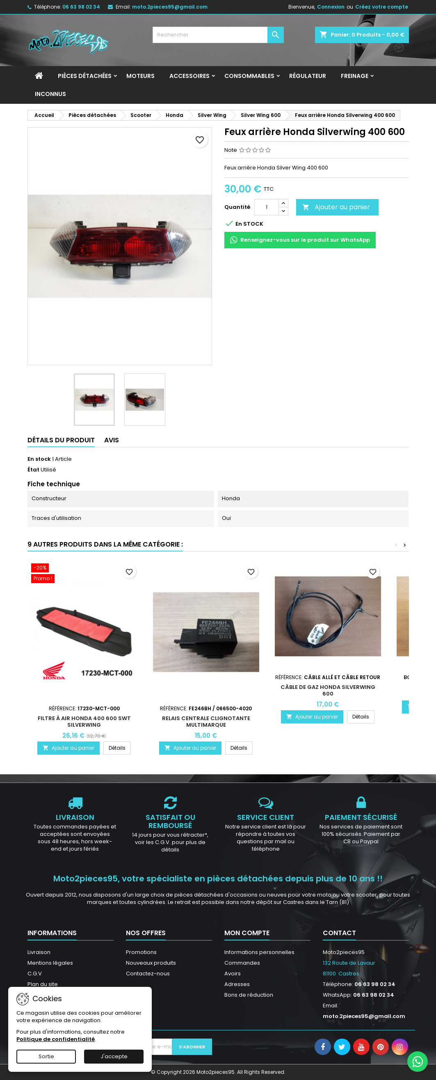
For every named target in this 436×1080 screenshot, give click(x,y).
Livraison (38, 952)
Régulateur (307, 76)
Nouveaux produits (151, 963)
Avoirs (232, 973)
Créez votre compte (381, 6)
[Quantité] (266, 207)
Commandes (242, 963)
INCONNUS (50, 94)
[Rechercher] (218, 35)
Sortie (46, 1056)
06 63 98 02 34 (81, 6)
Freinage (354, 76)
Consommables (249, 76)
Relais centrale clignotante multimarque (206, 721)
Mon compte (246, 933)
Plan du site (42, 984)
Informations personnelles (259, 952)
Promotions (141, 952)
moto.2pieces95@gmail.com (170, 6)
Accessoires (189, 76)
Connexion (331, 6)
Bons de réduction (248, 995)
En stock (39, 459)
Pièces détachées (85, 76)
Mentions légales (50, 963)
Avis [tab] (111, 440)
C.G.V (34, 973)
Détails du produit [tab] (61, 440)
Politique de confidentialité (55, 1039)
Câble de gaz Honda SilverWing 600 (328, 690)
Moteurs (140, 76)
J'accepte (114, 1056)
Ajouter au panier (336, 207)
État (33, 470)
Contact (339, 933)
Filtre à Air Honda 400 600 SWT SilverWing (84, 721)
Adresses (237, 984)
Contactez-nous (148, 973)
